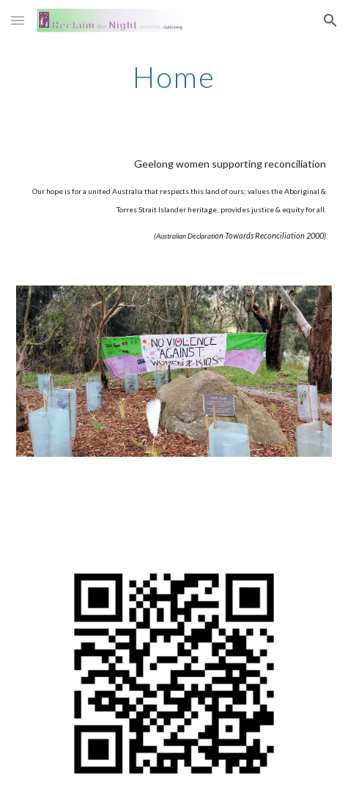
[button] (17, 20)
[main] (173, 77)
